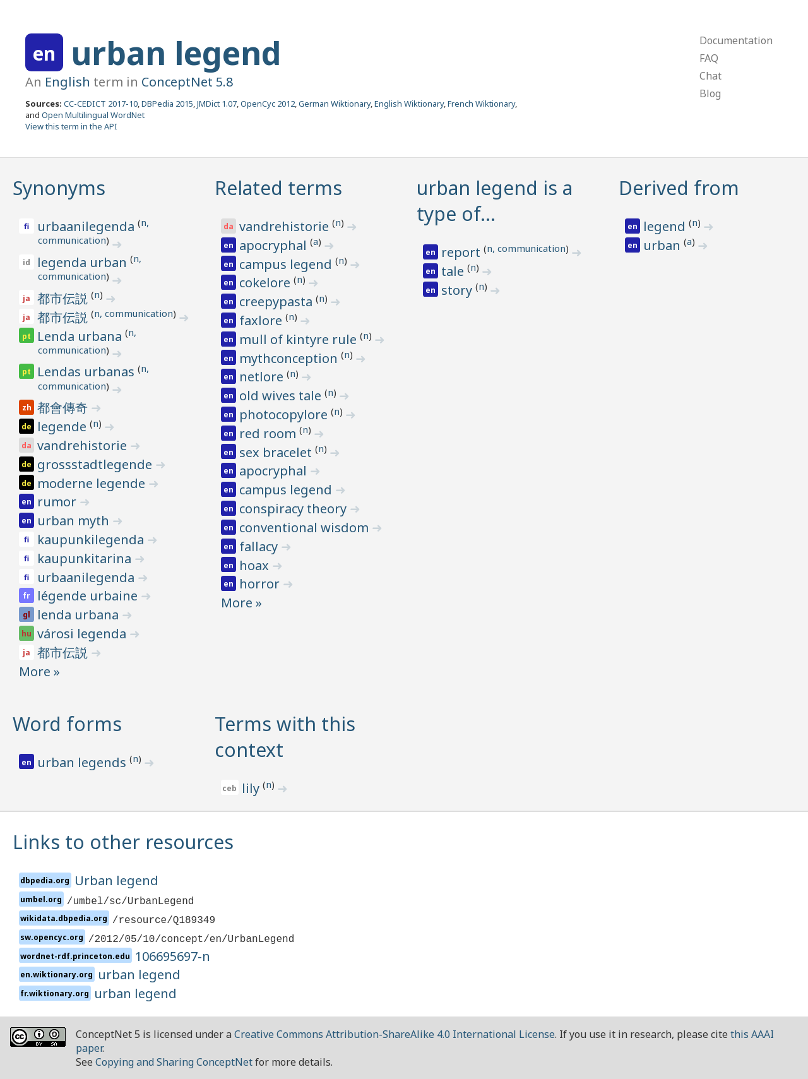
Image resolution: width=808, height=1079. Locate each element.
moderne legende (92, 483)
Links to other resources (123, 842)
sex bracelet (277, 452)
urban (663, 245)
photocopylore (285, 414)
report (462, 252)
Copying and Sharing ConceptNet (173, 1062)
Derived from (679, 188)
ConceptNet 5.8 (187, 81)
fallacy (260, 546)
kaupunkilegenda (92, 539)
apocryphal (274, 245)
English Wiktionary (409, 103)
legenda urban (83, 262)
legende (63, 426)
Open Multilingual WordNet (93, 115)
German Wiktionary (335, 103)
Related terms (278, 188)
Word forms (67, 724)
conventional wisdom (305, 527)
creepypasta (277, 301)
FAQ (708, 58)
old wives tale (281, 395)
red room (269, 433)
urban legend (176, 53)
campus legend (287, 264)
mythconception (290, 358)
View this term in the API (71, 126)
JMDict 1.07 (217, 103)
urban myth (74, 520)
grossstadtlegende (96, 464)
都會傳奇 (64, 407)
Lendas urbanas (87, 371)
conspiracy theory (294, 508)
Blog (710, 93)
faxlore (262, 320)
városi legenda (83, 633)
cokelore (266, 282)
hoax (255, 565)
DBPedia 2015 (167, 103)
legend (666, 226)
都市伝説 (64, 298)
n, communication (133, 313)
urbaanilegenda (87, 226)
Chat (710, 76)
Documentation (736, 40)
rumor (58, 501)
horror (261, 583)
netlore (263, 376)
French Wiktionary (481, 103)
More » (39, 671)
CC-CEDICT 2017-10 (101, 103)
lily (252, 788)
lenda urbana (79, 614)
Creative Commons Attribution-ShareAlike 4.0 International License (394, 1034)
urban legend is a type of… (495, 201)
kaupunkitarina (85, 558)
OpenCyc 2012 (268, 103)
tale (454, 271)
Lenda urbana (81, 336)
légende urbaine (89, 595)
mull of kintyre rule (299, 339)
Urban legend (116, 880)
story (458, 290)
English (67, 81)
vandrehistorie (83, 445)
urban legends (83, 762)
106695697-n (172, 956)
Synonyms (59, 188)
